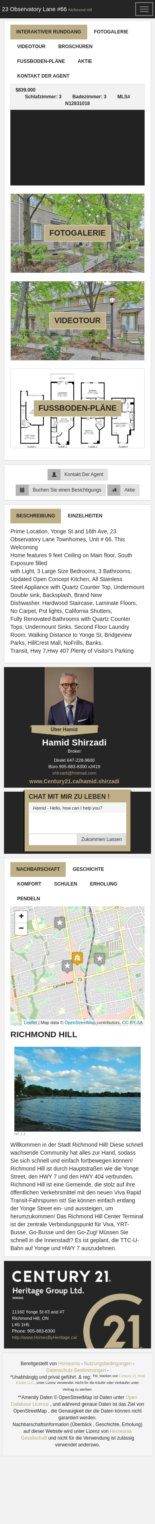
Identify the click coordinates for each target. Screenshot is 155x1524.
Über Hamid (64, 729)
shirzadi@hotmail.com (74, 773)
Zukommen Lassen (101, 839)
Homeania (69, 1363)
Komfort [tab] (29, 884)
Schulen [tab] (65, 884)
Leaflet (30, 1022)
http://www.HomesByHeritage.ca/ (44, 1337)
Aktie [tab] (85, 61)
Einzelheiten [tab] (85, 516)
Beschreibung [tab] (35, 516)
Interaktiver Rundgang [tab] (48, 32)
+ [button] (21, 917)
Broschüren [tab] (75, 46)
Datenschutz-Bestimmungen (76, 1370)
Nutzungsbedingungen (107, 1363)
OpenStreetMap (80, 1022)
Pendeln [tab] (28, 899)
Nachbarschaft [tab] (38, 869)
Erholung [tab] (104, 884)
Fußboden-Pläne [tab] (41, 61)
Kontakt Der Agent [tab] (43, 76)
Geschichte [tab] (88, 869)
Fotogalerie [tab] (111, 32)
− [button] (21, 929)
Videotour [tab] (31, 46)
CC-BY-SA (132, 1022)
